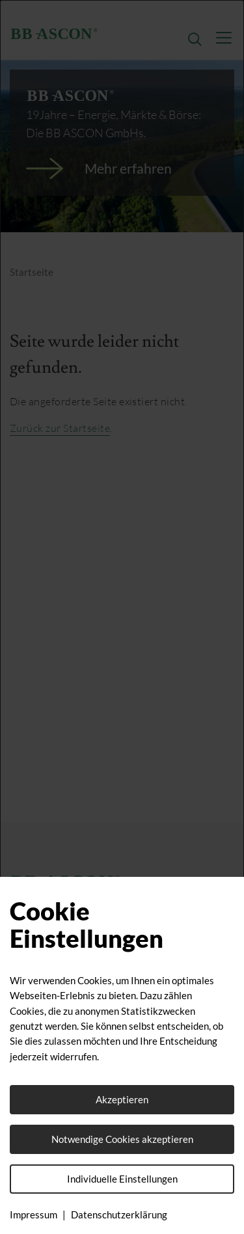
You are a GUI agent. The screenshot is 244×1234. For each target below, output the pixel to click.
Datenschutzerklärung (119, 1214)
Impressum (33, 1214)
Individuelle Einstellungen (122, 1179)
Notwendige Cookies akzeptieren (122, 1139)
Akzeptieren (122, 1099)
